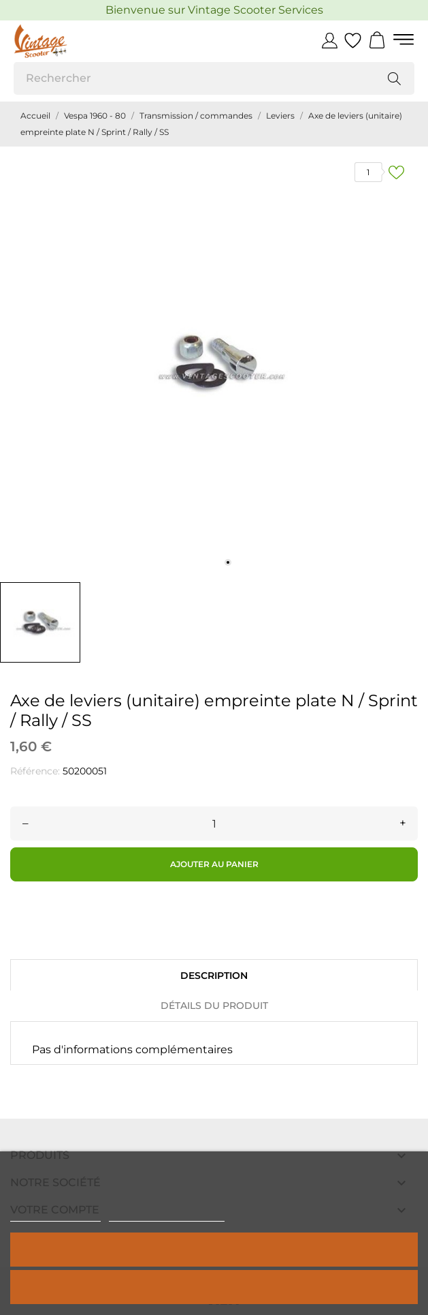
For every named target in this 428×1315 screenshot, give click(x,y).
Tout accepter (214, 1249)
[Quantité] (214, 823)
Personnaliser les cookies (167, 1215)
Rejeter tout (213, 1287)
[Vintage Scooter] (75, 40)
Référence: (35, 771)
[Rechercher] (214, 78)
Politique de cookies (55, 1215)
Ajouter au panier (214, 864)
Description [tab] (214, 975)
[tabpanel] (214, 361)
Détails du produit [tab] (214, 1005)
